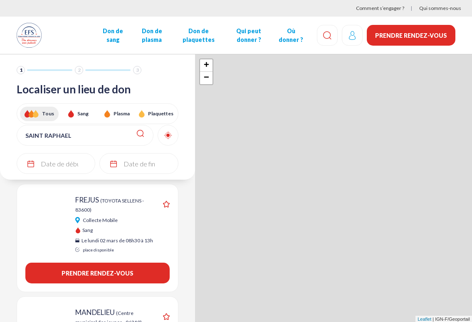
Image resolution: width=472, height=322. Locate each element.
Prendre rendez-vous (411, 35)
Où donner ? (291, 35)
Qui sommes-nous (440, 8)
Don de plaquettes (198, 35)
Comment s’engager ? (380, 8)
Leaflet (424, 319)
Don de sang (113, 35)
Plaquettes (160, 113)
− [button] (206, 78)
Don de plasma (151, 35)
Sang (83, 113)
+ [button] (206, 65)
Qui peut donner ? (248, 35)
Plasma (122, 113)
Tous (48, 113)
